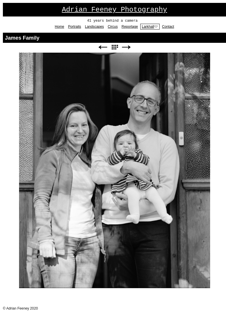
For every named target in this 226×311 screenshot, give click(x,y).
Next (126, 47)
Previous (103, 47)
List (114, 47)
